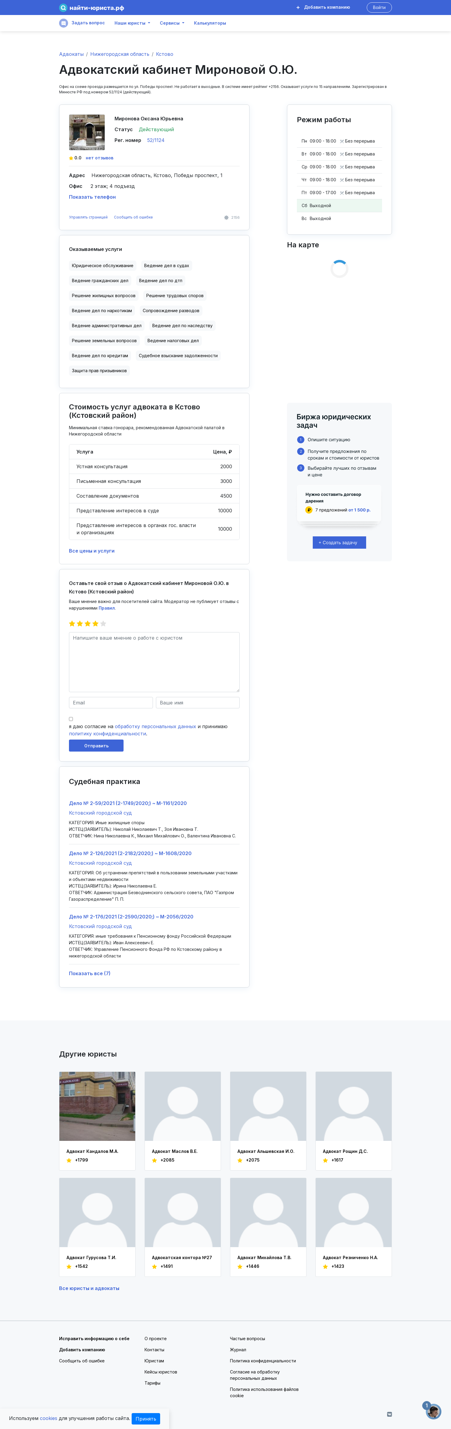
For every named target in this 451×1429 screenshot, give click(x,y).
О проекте (156, 1338)
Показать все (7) (90, 973)
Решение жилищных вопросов (104, 295)
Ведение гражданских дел (100, 280)
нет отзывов (99, 157)
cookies (48, 1418)
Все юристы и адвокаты (89, 1288)
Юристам (154, 1360)
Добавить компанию (323, 7)
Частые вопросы (247, 1338)
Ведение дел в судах (166, 265)
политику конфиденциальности (107, 734)
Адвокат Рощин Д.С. (345, 1151)
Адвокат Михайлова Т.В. (264, 1257)
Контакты (154, 1349)
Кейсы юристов (161, 1371)
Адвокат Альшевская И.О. (265, 1151)
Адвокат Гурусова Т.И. (91, 1257)
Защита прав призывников (99, 370)
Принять (146, 1419)
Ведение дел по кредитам (100, 355)
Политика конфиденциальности (263, 1360)
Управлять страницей (89, 217)
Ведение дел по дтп (160, 280)
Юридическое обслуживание (102, 265)
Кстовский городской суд (100, 813)
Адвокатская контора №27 (182, 1257)
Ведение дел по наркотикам (102, 310)
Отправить (96, 745)
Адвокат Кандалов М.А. (92, 1151)
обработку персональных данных (155, 726)
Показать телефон (92, 197)
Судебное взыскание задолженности (178, 355)
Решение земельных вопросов (104, 340)
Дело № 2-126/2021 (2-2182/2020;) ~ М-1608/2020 (130, 853)
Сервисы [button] (170, 23)
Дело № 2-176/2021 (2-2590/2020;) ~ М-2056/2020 (131, 917)
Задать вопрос (82, 23)
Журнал (238, 1349)
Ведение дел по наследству (182, 325)
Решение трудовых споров (175, 295)
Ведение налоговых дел (173, 340)
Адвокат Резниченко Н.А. (350, 1257)
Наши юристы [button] (130, 23)
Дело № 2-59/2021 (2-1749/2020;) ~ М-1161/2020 (128, 803)
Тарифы (152, 1382)
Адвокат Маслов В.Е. (175, 1151)
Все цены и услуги (92, 551)
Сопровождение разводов (171, 310)
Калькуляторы (210, 23)
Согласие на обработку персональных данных (255, 1375)
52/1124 (156, 140)
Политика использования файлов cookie (264, 1392)
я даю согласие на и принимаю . (148, 730)
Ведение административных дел (107, 325)
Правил (107, 607)
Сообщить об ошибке (133, 217)
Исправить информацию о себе (94, 1338)
